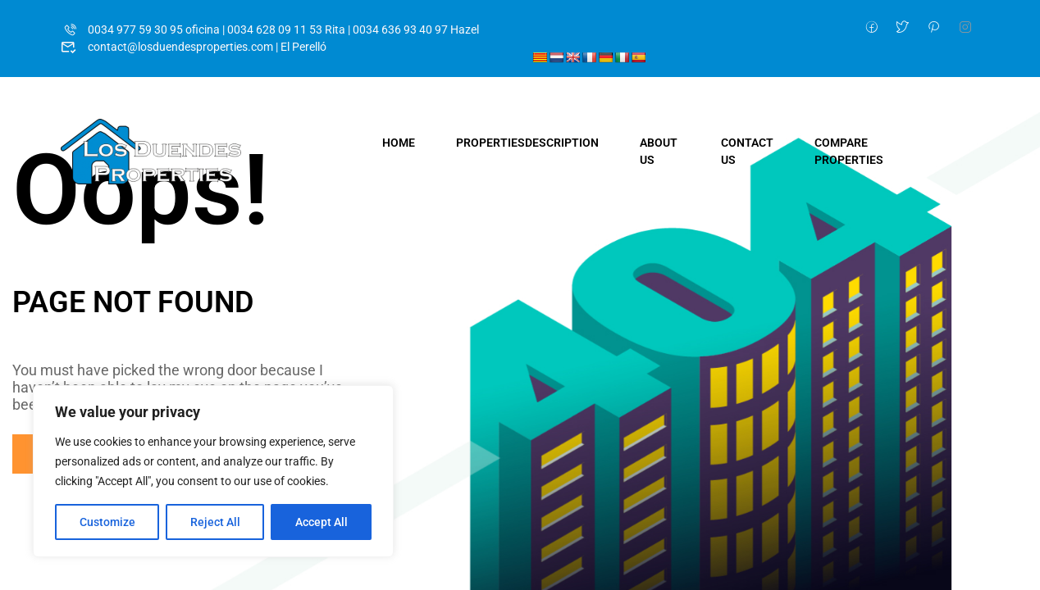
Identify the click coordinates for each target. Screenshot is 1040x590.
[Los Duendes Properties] (151, 150)
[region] (213, 471)
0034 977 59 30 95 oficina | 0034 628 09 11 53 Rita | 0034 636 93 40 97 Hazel (270, 29)
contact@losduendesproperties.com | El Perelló (193, 46)
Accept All (321, 522)
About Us (658, 151)
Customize (107, 522)
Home (398, 142)
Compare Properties (848, 151)
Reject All (215, 522)
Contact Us (747, 151)
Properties (527, 142)
